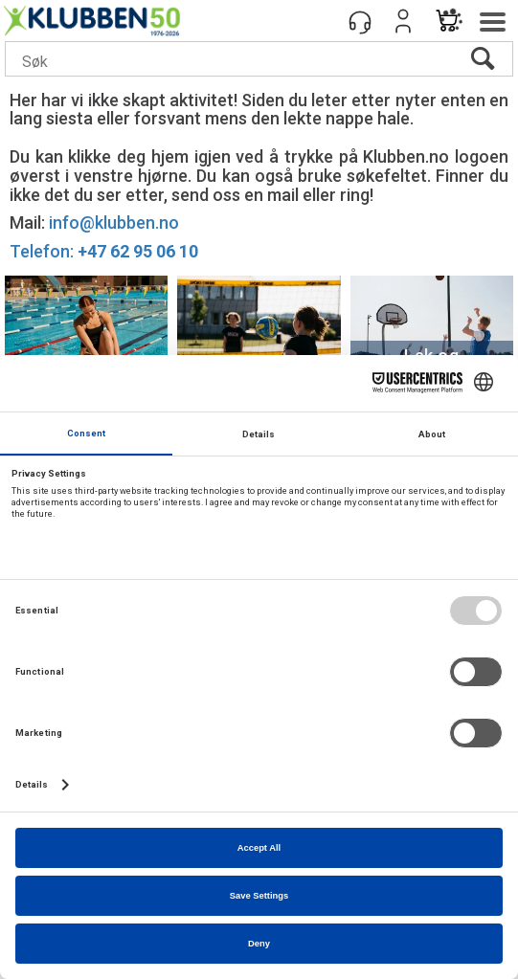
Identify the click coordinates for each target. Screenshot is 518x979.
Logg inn (403, 21)
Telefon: (104, 251)
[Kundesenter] (360, 21)
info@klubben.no (114, 222)
